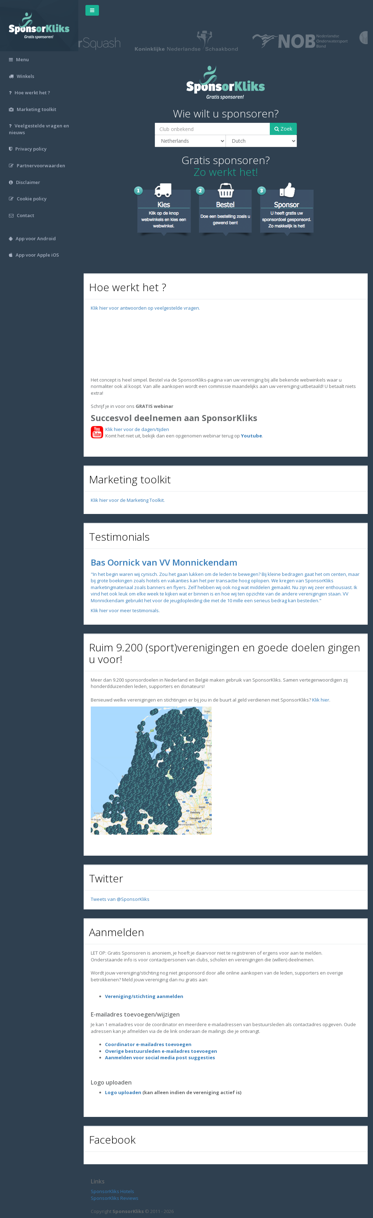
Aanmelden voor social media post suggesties (160, 1057)
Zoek (283, 128)
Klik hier (320, 700)
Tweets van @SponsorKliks (120, 899)
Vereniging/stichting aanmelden (144, 996)
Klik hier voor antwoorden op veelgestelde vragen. (145, 308)
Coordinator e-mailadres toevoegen (148, 1044)
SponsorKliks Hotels (112, 1191)
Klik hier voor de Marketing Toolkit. (128, 500)
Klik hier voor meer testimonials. (125, 610)
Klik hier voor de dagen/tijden (136, 429)
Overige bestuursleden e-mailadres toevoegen (161, 1051)
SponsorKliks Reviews (114, 1198)
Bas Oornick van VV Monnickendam (164, 562)
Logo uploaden (123, 1092)
